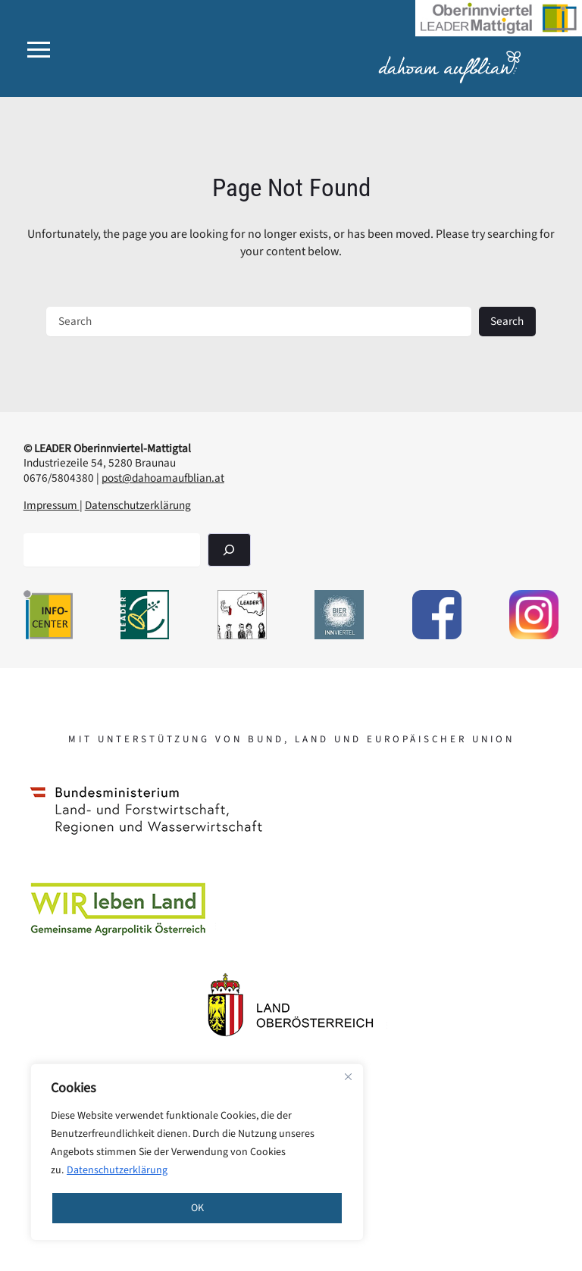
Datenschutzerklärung (117, 1170)
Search (507, 321)
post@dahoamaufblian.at (163, 478)
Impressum (51, 505)
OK (197, 1208)
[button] (38, 49)
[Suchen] (229, 550)
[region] (197, 1152)
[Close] (348, 1076)
